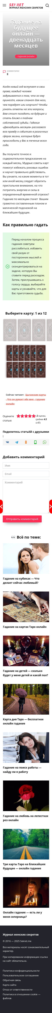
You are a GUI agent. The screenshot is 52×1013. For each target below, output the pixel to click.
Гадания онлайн (26, 56)
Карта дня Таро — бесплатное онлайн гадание (23, 721)
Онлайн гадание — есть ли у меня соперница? (22, 914)
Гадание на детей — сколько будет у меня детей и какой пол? (25, 673)
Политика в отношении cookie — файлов (21, 996)
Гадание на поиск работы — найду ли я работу (22, 770)
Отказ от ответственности (17, 989)
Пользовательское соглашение (21, 975)
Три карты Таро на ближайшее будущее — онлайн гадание (24, 866)
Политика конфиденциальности (21, 970)
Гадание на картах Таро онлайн (24, 627)
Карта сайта (9, 984)
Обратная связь (12, 980)
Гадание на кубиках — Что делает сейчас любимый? (21, 581)
